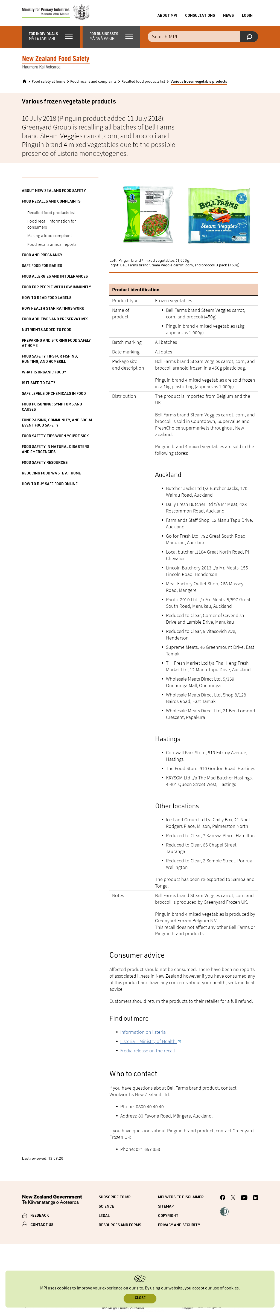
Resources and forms (120, 1227)
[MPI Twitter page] (233, 1200)
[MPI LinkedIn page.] (255, 1199)
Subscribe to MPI (115, 1199)
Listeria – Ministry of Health (148, 1043)
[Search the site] (203, 38)
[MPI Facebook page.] (223, 1199)
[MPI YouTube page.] (244, 1200)
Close (140, 1298)
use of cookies (225, 1288)
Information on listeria (143, 1033)
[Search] (249, 38)
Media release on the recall (147, 1052)
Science (106, 1208)
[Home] (24, 82)
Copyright (168, 1218)
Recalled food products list (143, 83)
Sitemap (166, 1208)
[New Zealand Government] (52, 1202)
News (228, 17)
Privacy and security (179, 1227)
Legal (104, 1218)
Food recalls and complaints (93, 83)
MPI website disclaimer (181, 1199)
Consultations (200, 17)
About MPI (167, 17)
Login (247, 17)
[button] (51, 38)
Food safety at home (48, 83)
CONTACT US (41, 1227)
